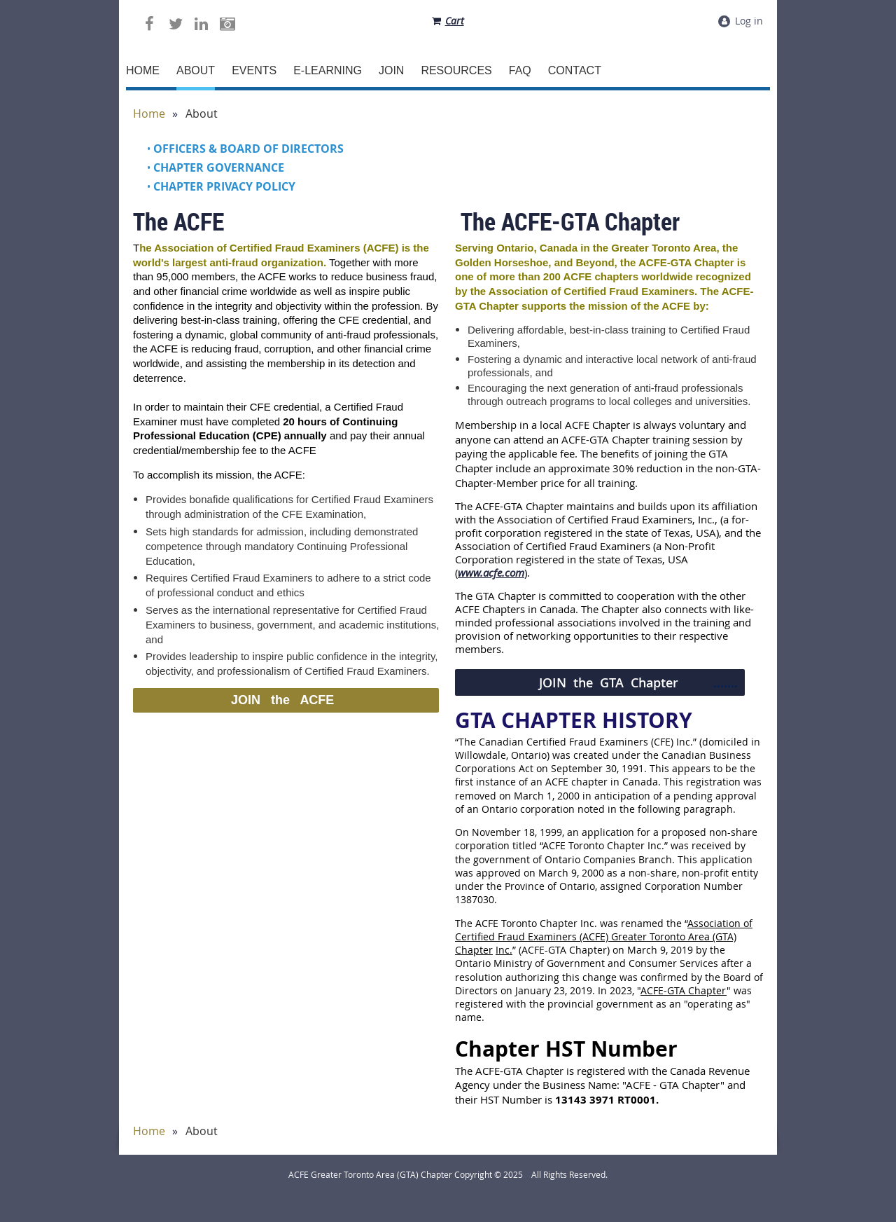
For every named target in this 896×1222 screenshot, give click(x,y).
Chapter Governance (218, 167)
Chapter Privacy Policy (224, 186)
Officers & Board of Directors (248, 148)
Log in (749, 20)
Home (149, 114)
